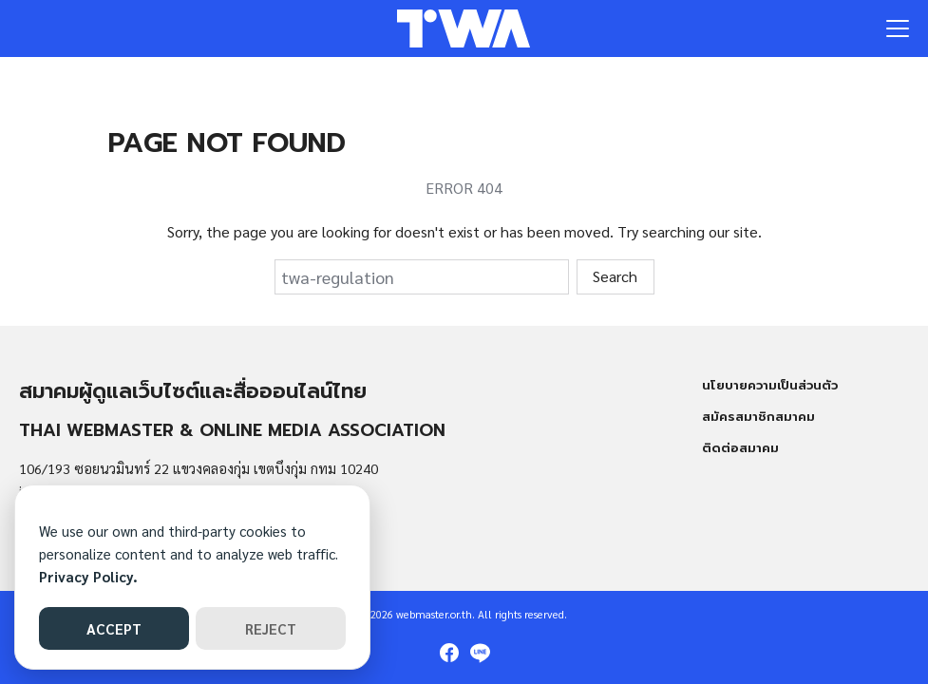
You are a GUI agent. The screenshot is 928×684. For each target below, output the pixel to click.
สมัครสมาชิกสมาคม (758, 417)
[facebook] (449, 652)
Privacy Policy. (88, 576)
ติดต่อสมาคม (740, 448)
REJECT (270, 628)
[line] (479, 652)
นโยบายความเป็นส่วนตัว (770, 385)
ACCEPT (114, 628)
